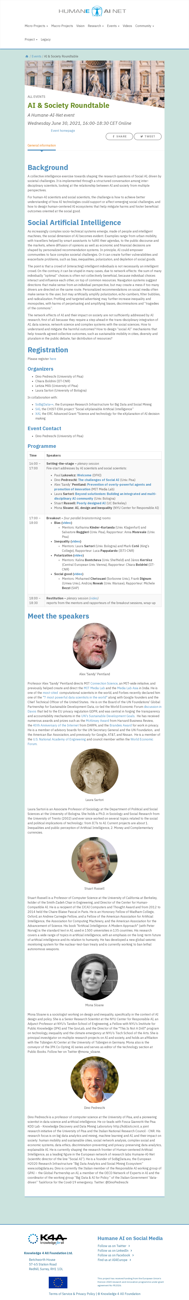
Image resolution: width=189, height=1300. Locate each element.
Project (31, 39)
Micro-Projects (36, 26)
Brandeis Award (121, 725)
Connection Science (104, 683)
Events (113, 26)
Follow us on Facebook (116, 1255)
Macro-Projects (62, 26)
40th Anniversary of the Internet (56, 725)
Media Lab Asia (127, 688)
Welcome (84, 475)
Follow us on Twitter (114, 1246)
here (53, 359)
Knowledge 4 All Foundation (120, 1294)
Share (119, 136)
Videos (127, 26)
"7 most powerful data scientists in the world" (75, 697)
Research (96, 26)
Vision (80, 26)
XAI (37, 414)
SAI (37, 409)
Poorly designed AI (91, 503)
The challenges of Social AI (98, 480)
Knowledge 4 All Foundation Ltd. (48, 1253)
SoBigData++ (44, 404)
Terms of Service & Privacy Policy (72, 1294)
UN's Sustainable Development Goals (108, 716)
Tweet (147, 136)
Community (144, 26)
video (67, 523)
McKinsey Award (97, 721)
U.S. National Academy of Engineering (59, 739)
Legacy (46, 39)
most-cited (50, 693)
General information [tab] (42, 145)
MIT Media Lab (94, 688)
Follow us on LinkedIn (115, 1250)
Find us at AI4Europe (115, 1260)
